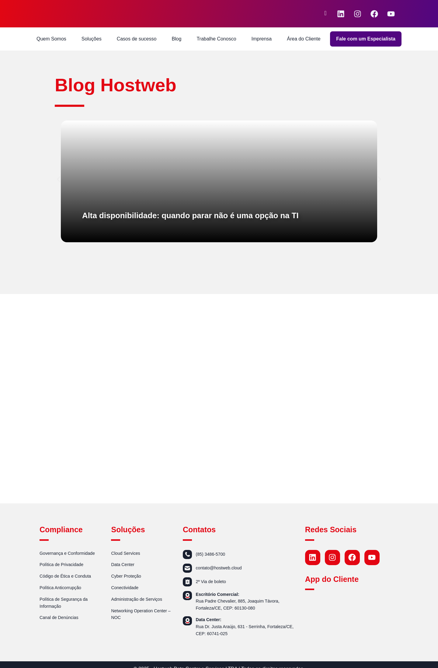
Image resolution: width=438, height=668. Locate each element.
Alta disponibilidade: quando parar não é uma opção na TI (208, 215)
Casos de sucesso (137, 38)
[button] (58, 179)
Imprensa (262, 38)
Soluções (92, 38)
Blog (176, 38)
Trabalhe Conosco (216, 38)
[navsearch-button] (325, 14)
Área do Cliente (303, 38)
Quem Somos (51, 38)
